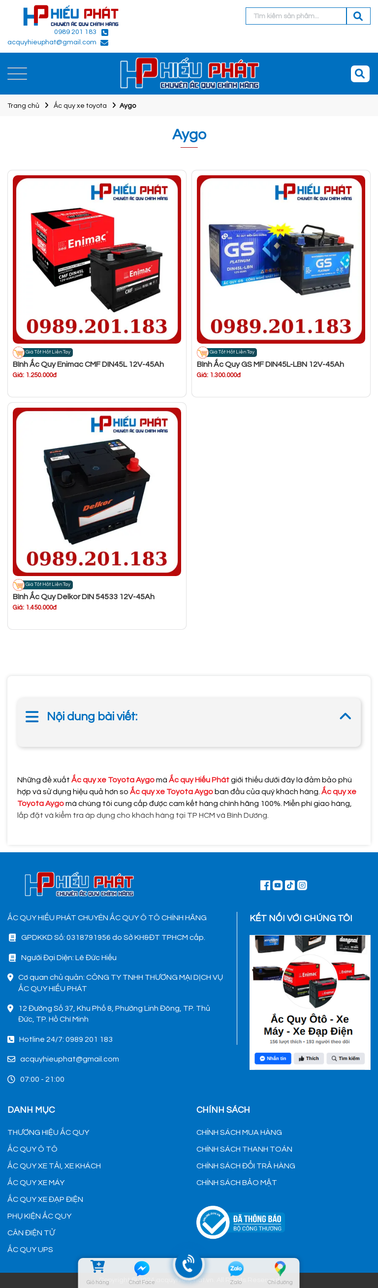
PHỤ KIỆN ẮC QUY (39, 1216)
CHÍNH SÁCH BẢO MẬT (236, 1183)
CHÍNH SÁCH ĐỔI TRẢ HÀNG (245, 1166)
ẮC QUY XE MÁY (35, 1183)
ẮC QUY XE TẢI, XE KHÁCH (54, 1166)
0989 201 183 (75, 32)
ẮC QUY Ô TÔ (32, 1149)
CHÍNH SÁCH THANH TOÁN (244, 1149)
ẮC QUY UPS (30, 1250)
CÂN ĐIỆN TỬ (31, 1233)
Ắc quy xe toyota (80, 105)
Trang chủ (23, 105)
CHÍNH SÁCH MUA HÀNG (239, 1132)
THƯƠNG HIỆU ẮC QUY (48, 1132)
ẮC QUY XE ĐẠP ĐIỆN (45, 1199)
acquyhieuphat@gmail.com (51, 42)
